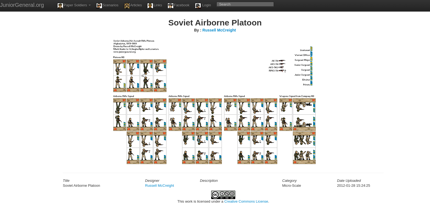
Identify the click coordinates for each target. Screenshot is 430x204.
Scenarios (107, 5)
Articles (133, 5)
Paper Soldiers (74, 5)
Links (154, 5)
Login (203, 5)
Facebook (178, 5)
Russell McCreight (219, 30)
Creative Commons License (246, 201)
